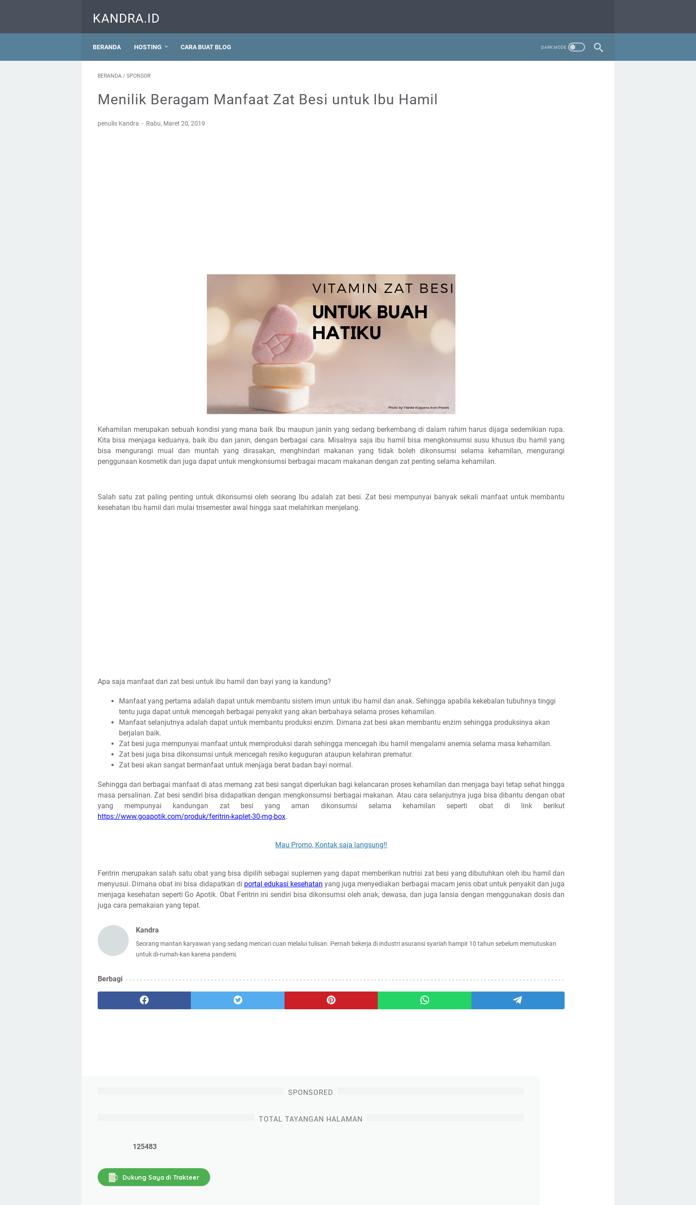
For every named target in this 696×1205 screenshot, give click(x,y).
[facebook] (131, 1093)
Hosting (152, 35)
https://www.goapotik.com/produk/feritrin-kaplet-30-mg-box (191, 898)
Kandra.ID (131, 10)
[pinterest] (265, 1093)
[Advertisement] (265, 219)
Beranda (112, 35)
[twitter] (198, 1093)
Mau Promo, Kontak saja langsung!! (265, 926)
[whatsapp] (332, 1093)
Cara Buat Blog (211, 35)
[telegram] (399, 1093)
